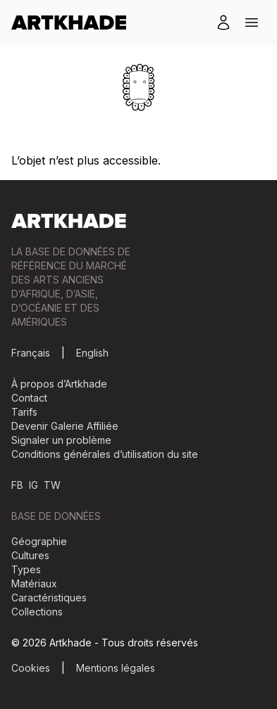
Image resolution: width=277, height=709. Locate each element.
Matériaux (34, 583)
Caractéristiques (49, 597)
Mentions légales (115, 668)
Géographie (39, 541)
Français (30, 353)
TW (52, 485)
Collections (37, 612)
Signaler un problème (61, 440)
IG (33, 485)
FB (17, 485)
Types (26, 569)
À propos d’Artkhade (59, 384)
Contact (29, 398)
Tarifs (24, 412)
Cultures (30, 555)
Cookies (30, 668)
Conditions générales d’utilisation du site (104, 454)
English (92, 353)
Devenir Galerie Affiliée (64, 426)
